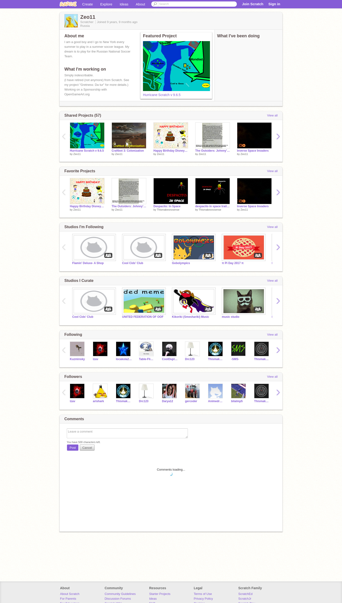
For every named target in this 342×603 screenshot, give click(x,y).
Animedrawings (216, 401)
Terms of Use (203, 594)
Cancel (87, 447)
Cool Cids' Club (132, 263)
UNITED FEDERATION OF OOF (142, 316)
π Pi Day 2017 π (233, 263)
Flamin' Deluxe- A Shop (88, 263)
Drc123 (190, 359)
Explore (106, 4)
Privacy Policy (203, 598)
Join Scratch (252, 4)
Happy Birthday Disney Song (170, 150)
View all (272, 115)
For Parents (68, 598)
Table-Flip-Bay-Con (147, 359)
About (140, 4)
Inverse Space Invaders (253, 150)
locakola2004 (124, 359)
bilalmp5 (237, 401)
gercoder (191, 401)
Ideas (124, 4)
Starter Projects (160, 594)
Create (87, 4)
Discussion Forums (117, 598)
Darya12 (167, 401)
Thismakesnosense (168, 209)
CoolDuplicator (170, 359)
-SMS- (235, 359)
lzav (95, 359)
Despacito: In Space (166, 206)
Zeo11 (77, 154)
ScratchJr (244, 598)
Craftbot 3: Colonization (128, 150)
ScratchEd (245, 594)
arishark (98, 401)
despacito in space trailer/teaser (212, 206)
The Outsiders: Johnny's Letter (212, 150)
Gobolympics (181, 263)
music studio (230, 316)
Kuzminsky (77, 359)
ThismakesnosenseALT (262, 359)
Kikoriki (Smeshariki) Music (190, 316)
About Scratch (70, 594)
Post (73, 447)
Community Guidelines (120, 594)
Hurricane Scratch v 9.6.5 (161, 95)
